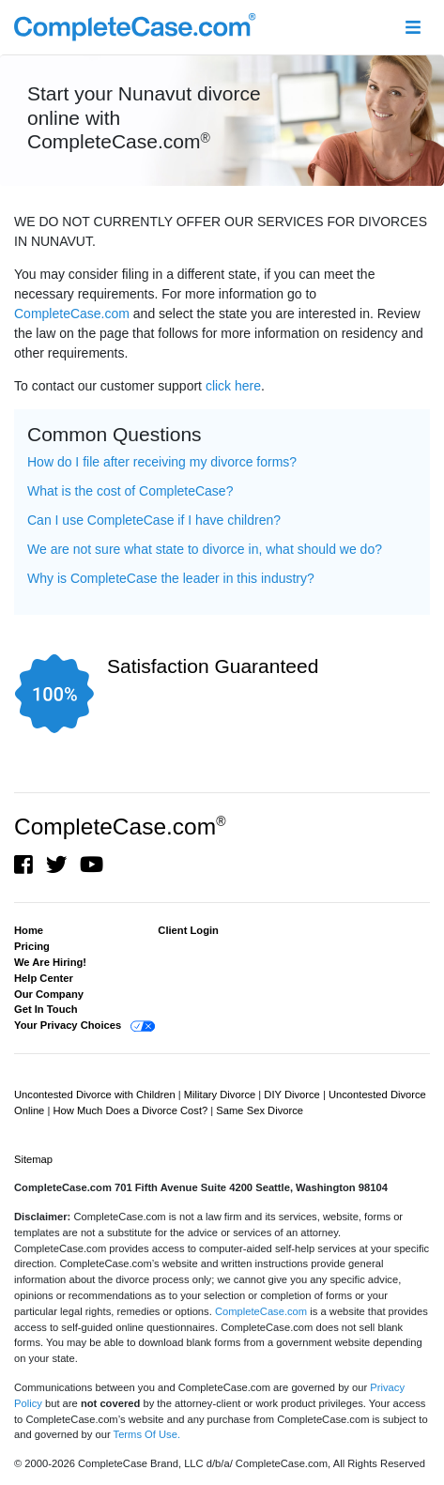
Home (28, 930)
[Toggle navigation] (412, 27)
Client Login (188, 930)
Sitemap (33, 1159)
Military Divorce (221, 1094)
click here (233, 385)
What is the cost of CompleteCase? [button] (130, 490)
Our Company (49, 994)
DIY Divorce (293, 1094)
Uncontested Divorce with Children (96, 1094)
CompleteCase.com (72, 313)
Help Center (43, 978)
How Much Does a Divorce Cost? (131, 1110)
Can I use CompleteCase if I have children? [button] (154, 520)
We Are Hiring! (50, 962)
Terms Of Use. (147, 1434)
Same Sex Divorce (259, 1110)
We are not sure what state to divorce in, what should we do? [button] (204, 549)
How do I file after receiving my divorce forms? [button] (162, 461)
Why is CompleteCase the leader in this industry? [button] (170, 578)
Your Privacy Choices (67, 1025)
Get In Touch (46, 1009)
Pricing (32, 946)
